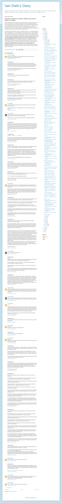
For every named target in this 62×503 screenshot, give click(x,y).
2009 (44, 34)
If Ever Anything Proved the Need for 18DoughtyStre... (50, 111)
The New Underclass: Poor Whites (49, 72)
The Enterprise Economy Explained (49, 62)
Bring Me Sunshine (47, 199)
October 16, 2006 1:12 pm (11, 284)
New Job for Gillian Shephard (48, 92)
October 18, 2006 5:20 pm (11, 479)
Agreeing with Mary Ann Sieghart (49, 208)
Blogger (35, 497)
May (45, 220)
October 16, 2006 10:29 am (11, 76)
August (45, 216)
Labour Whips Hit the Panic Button (49, 49)
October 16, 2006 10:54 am (11, 119)
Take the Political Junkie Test (48, 160)
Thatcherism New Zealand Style (49, 177)
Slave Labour (46, 46)
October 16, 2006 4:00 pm (11, 342)
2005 (44, 227)
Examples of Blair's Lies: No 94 (49, 170)
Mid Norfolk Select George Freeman (50, 122)
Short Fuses (46, 125)
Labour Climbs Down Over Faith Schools (50, 89)
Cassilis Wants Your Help (48, 164)
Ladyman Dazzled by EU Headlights (50, 183)
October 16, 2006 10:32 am (11, 100)
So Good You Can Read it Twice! (49, 150)
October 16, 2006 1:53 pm (11, 322)
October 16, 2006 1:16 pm (11, 293)
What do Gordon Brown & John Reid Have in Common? (50, 98)
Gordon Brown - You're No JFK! (49, 57)
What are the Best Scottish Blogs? (49, 75)
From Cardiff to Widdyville (48, 129)
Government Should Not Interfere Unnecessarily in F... (49, 154)
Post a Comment (9, 487)
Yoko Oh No (46, 135)
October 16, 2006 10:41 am (11, 110)
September (46, 214)
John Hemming (10, 55)
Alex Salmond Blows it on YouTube (49, 47)
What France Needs (47, 54)
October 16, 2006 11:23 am (11, 141)
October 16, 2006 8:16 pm (11, 358)
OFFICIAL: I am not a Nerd (48, 115)
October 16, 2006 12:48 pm (11, 271)
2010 (44, 33)
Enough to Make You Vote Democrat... (50, 73)
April (45, 221)
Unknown (9, 183)
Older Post (36, 489)
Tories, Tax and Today (47, 130)
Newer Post (7, 489)
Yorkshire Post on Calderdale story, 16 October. (14, 470)
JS (44, 239)
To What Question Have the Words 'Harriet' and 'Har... (49, 60)
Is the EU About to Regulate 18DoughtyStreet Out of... (48, 141)
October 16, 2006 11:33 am (11, 168)
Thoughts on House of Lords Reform (50, 107)
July (45, 217)
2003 (44, 230)
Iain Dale (45, 237)
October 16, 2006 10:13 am (11, 70)
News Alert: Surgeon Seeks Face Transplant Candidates (49, 96)
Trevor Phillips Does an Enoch (49, 116)
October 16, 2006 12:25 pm (11, 216)
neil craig (9, 103)
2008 (44, 36)
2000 (44, 231)
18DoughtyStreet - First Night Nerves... (50, 187)
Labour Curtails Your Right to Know (49, 144)
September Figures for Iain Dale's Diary (50, 202)
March (45, 223)
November (46, 41)
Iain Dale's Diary (18, 6)
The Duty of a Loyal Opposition (49, 53)
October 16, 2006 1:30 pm (11, 315)
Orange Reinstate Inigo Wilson (49, 184)
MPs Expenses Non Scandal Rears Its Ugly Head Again (50, 81)
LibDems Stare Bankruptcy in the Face (50, 176)
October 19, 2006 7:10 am (11, 485)
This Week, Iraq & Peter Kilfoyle (49, 173)
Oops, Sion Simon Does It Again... (49, 174)
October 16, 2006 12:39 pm (11, 253)
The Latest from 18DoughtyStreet (49, 195)
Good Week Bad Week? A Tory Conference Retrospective (49, 204)
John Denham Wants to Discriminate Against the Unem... (50, 91)
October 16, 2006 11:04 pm (11, 370)
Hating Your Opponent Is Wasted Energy (50, 118)
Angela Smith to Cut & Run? (48, 126)
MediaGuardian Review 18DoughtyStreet (50, 58)
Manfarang (9, 325)
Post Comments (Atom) (13, 491)
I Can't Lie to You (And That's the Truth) (50, 134)
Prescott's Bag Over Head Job (49, 94)
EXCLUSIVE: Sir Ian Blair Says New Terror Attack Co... (50, 201)
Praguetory (9, 287)
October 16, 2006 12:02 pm (11, 194)
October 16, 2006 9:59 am (11, 58)
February (45, 224)
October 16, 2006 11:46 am (11, 180)
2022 (44, 30)
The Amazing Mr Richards (48, 192)
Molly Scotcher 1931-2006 (48, 123)
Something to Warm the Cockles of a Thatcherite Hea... (50, 162)
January (45, 225)
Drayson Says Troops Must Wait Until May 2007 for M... (50, 146)
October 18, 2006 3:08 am (11, 460)
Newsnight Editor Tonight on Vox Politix (50, 139)
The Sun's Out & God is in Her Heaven (50, 65)
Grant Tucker (46, 236)
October (45, 42)
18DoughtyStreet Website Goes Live (50, 186)
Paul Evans (9, 113)
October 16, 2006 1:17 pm (11, 300)
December (46, 40)
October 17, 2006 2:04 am (11, 406)
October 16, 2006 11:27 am (11, 158)
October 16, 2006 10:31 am (11, 85)
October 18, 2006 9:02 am (11, 471)
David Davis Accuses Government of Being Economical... (50, 137)
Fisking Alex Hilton (47, 165)
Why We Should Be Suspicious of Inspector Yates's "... (49, 85)
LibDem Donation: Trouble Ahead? (49, 78)
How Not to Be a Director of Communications (48, 87)
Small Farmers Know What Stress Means (50, 50)
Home (22, 489)
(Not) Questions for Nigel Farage (49, 51)
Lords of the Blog (47, 63)
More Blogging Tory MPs (48, 104)
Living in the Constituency (48, 119)
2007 (44, 37)
